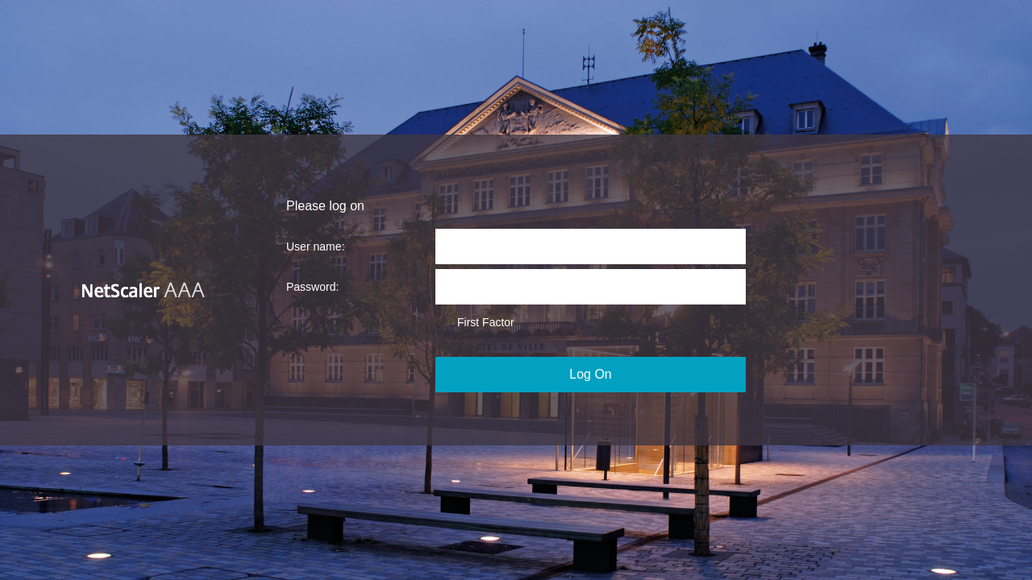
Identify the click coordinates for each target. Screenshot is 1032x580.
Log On (590, 374)
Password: (312, 286)
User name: (315, 246)
